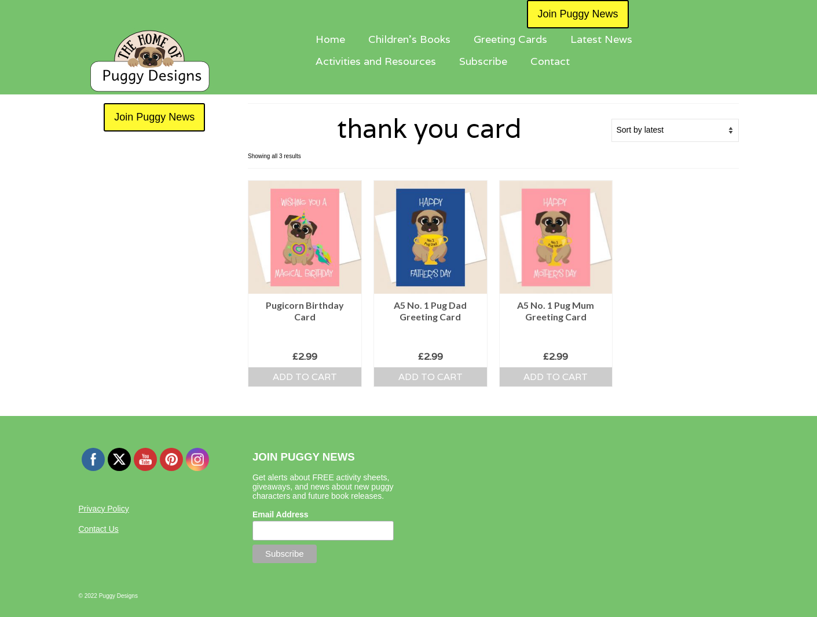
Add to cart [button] (305, 377)
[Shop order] (675, 130)
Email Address (280, 514)
